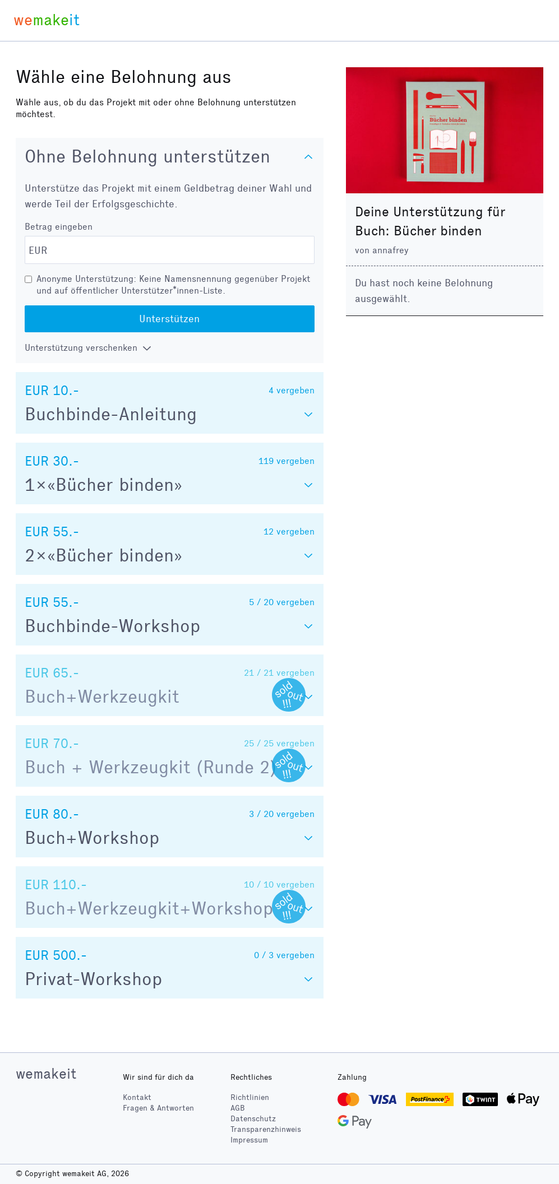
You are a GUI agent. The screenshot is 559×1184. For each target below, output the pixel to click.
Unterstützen (169, 319)
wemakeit (46, 1074)
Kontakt (137, 1097)
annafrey (390, 250)
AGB (237, 1108)
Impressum (249, 1140)
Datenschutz (253, 1118)
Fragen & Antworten (158, 1108)
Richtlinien (249, 1097)
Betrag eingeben (59, 226)
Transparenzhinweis (265, 1129)
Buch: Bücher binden (418, 230)
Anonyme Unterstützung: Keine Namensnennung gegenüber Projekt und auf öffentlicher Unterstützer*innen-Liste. (173, 284)
